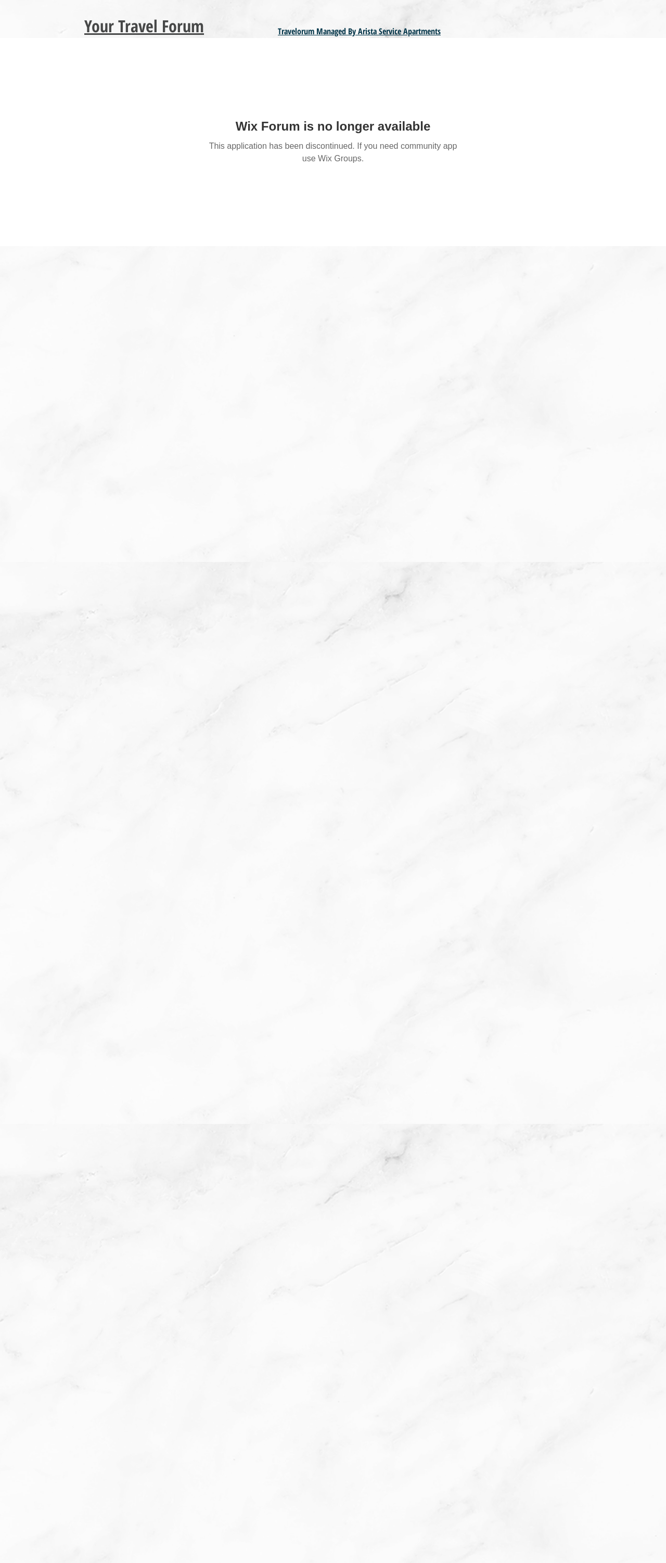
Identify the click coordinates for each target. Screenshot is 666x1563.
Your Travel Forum (144, 26)
